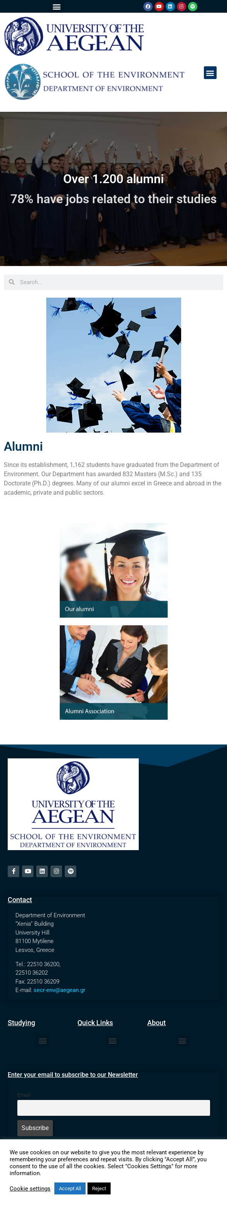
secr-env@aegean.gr (59, 990)
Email (23, 1095)
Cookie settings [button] (30, 1188)
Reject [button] (99, 1188)
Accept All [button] (70, 1188)
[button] (56, 6)
